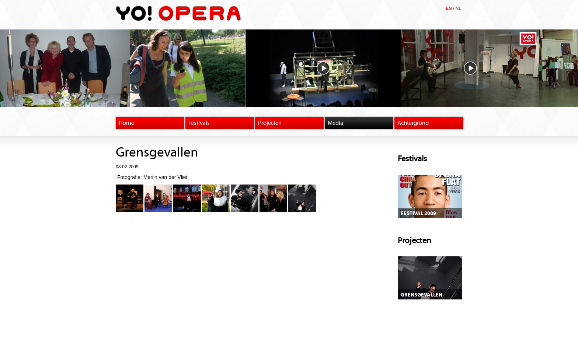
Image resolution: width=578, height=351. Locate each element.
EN (449, 8)
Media (335, 123)
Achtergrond (413, 123)
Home (126, 123)
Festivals (199, 123)
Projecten (270, 123)
